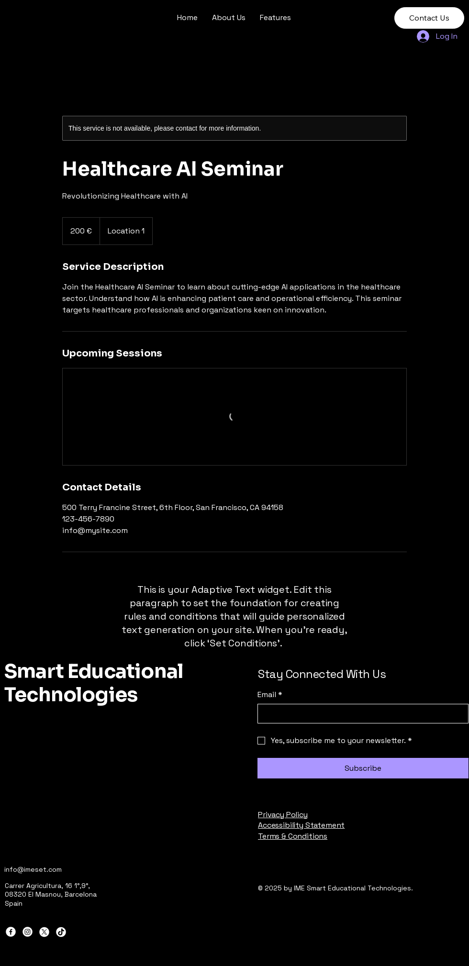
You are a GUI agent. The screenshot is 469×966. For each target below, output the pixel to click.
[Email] (360, 713)
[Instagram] (28, 932)
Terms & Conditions (292, 836)
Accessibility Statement (301, 825)
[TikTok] (61, 932)
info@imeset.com (33, 869)
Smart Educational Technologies (93, 683)
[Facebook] (11, 932)
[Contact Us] (429, 18)
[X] (44, 932)
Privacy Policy (283, 815)
